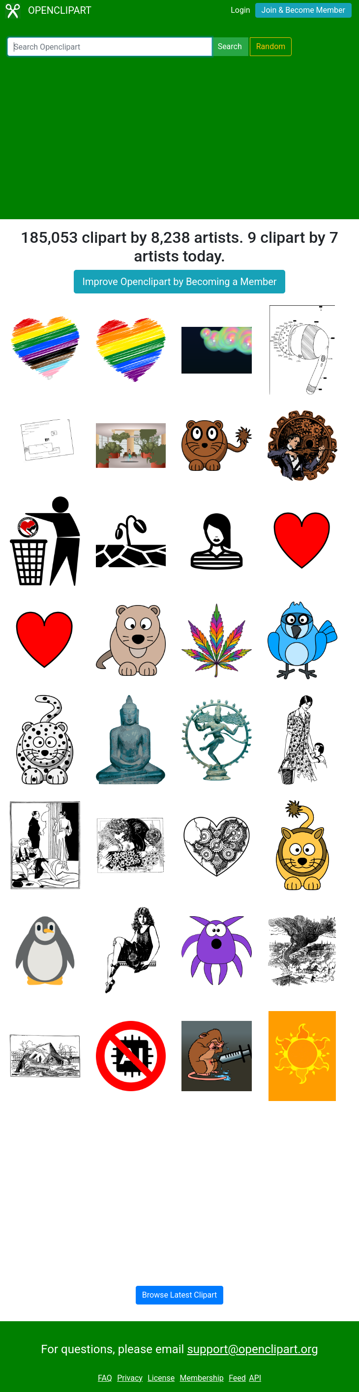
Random (271, 46)
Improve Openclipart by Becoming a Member (179, 282)
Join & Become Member (303, 10)
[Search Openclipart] (109, 46)
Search (230, 46)
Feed (237, 1378)
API (255, 1378)
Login (240, 10)
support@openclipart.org (252, 1349)
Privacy (130, 1378)
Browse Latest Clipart (179, 1295)
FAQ (105, 1378)
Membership (201, 1378)
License (161, 1378)
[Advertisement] (179, 137)
